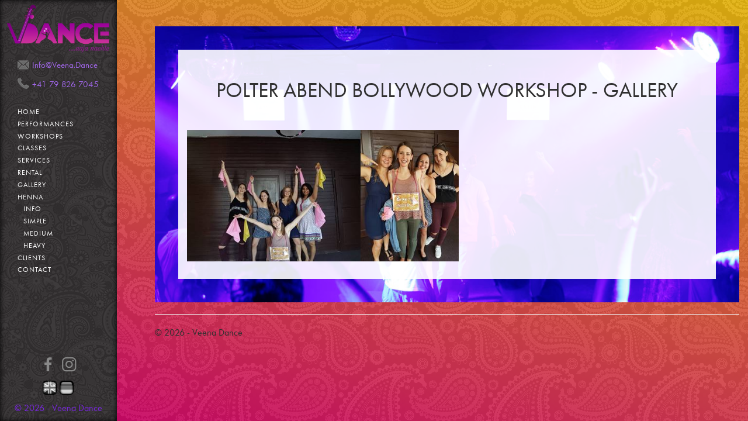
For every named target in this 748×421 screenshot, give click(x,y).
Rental (30, 172)
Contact (34, 269)
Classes (32, 148)
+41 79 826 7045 (65, 84)
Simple (35, 221)
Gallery (32, 184)
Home (29, 111)
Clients (32, 258)
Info (32, 208)
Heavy (34, 245)
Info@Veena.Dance (65, 65)
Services (34, 160)
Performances (46, 124)
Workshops (40, 136)
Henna (30, 197)
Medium (38, 233)
